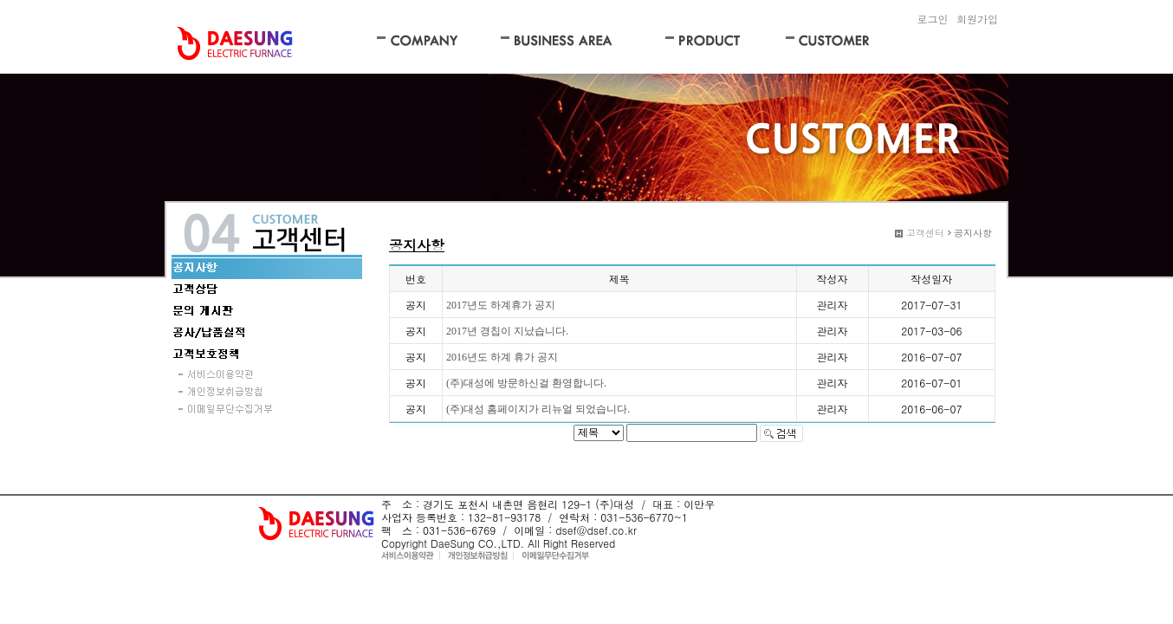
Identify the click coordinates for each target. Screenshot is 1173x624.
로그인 (932, 18)
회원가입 (977, 18)
